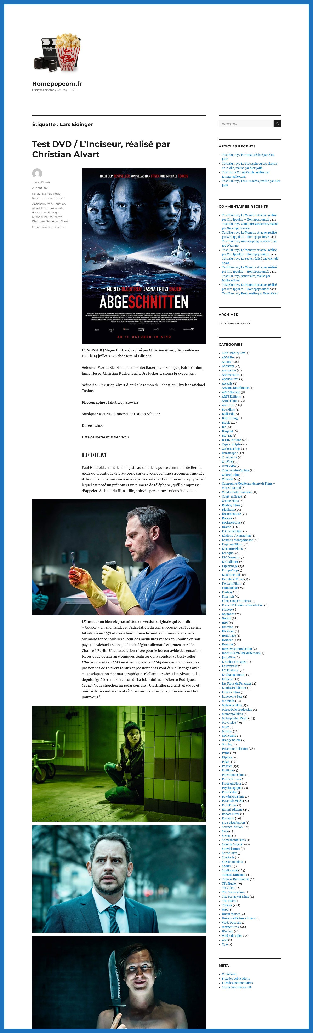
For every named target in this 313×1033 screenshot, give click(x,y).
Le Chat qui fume (233, 675)
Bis (224, 427)
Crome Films (230, 501)
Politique (228, 770)
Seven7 (227, 836)
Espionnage (230, 566)
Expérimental (231, 575)
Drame (226, 527)
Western (227, 931)
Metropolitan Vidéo (234, 718)
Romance (228, 818)
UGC (225, 909)
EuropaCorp (230, 570)
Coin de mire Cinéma (235, 470)
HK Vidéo (228, 631)
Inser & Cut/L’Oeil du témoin (241, 653)
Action (226, 362)
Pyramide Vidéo (232, 801)
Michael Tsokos (42, 216)
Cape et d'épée (231, 444)
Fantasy (227, 592)
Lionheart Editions (234, 688)
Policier (227, 766)
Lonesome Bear (232, 696)
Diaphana (228, 509)
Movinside (229, 722)
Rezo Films (229, 805)
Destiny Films (231, 505)
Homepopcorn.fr (57, 83)
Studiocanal (230, 870)
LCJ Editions (230, 670)
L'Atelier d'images (234, 662)
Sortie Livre (229, 853)
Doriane (227, 518)
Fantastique (230, 588)
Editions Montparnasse (237, 540)
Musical (227, 731)
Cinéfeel (227, 462)
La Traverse (229, 666)
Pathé (225, 753)
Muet (225, 727)
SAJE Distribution (233, 822)
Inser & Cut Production (237, 649)
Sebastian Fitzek (57, 221)
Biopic (226, 422)
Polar (35, 193)
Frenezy (227, 609)
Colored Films (231, 475)
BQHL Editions (231, 440)
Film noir (228, 596)
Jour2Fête (228, 657)
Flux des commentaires (237, 983)
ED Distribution (232, 531)
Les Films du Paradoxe (236, 683)
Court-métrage (232, 496)
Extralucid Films (233, 579)
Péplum (227, 757)
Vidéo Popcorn (231, 923)
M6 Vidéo (228, 701)
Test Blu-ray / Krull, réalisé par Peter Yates (250, 293)
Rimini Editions (42, 198)
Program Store (231, 783)
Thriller (59, 198)
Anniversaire (230, 375)
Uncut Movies (231, 914)
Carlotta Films (231, 449)
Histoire (227, 627)
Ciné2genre (229, 457)
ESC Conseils (230, 557)
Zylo (225, 944)
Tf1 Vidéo (228, 888)
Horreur (227, 640)
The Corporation (233, 892)
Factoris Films (231, 583)
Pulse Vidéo (229, 792)
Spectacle (228, 857)
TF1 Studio (229, 883)
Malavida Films (232, 705)
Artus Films (229, 401)
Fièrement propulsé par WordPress (81, 1022)
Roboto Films (231, 814)
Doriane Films (231, 522)
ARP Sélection (231, 392)
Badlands (228, 414)
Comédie (227, 479)
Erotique (227, 553)
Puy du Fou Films (233, 796)
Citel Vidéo (229, 466)
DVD (44, 208)
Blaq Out (227, 431)
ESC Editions (230, 562)
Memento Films (232, 714)
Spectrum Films (232, 862)
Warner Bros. (230, 927)
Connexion (229, 974)
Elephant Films (232, 544)
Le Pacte (227, 679)
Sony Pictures (231, 849)
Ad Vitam (228, 366)
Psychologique (50, 193)
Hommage (229, 636)
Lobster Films (231, 692)
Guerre (226, 618)
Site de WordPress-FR (236, 987)
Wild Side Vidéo (232, 936)
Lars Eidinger (51, 212)
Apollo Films (230, 379)
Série (225, 831)
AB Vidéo (228, 357)
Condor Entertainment (237, 492)
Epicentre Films (232, 549)
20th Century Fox (233, 353)
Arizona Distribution (235, 388)
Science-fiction (232, 827)
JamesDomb (41, 182)
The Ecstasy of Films (235, 896)
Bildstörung (230, 418)
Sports (226, 866)
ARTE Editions (231, 396)
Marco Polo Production (237, 709)
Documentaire (231, 514)
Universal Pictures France (239, 918)
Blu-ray (227, 436)
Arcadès (227, 383)
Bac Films (228, 409)
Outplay (227, 744)
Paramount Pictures (235, 749)
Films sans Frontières (236, 601)
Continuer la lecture (98, 994)
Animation (229, 370)
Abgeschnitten (42, 203)
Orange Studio (231, 740)
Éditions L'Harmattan (236, 536)
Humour (227, 644)
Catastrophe (230, 453)
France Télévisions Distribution (243, 605)
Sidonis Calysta (232, 844)
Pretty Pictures (231, 779)
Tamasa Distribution (235, 879)
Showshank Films (234, 840)
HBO (225, 622)
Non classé (229, 736)
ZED (225, 940)
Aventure (228, 405)
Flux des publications (236, 978)
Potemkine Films (233, 775)
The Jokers (229, 901)
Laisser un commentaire (48, 227)
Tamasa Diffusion (233, 875)
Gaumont (228, 614)
